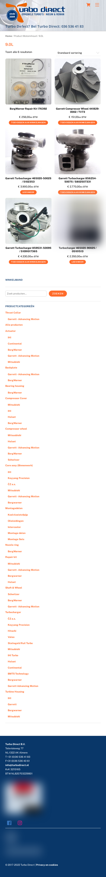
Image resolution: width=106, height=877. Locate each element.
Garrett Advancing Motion (23, 686)
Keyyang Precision (19, 478)
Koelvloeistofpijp (18, 514)
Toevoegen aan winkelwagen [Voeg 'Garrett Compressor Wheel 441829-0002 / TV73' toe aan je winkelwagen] (77, 122)
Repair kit (11, 557)
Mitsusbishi (14, 435)
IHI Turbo (13, 655)
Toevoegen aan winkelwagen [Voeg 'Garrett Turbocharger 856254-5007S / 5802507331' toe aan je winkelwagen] (77, 192)
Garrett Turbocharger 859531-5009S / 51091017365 (28, 249)
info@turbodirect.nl (17, 765)
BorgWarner (15, 349)
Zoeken (57, 293)
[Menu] (97, 4)
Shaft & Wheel (13, 587)
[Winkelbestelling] (78, 53)
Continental (15, 343)
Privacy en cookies (47, 864)
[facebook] (10, 822)
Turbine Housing (14, 691)
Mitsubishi (14, 362)
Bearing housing (14, 385)
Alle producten (14, 324)
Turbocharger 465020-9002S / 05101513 (77, 249)
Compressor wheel (16, 428)
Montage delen (16, 533)
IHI (9, 337)
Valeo (11, 637)
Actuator (10, 331)
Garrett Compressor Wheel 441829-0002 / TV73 (77, 110)
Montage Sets (16, 539)
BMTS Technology (18, 673)
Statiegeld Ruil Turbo (20, 643)
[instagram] (21, 822)
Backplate (11, 367)
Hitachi (12, 630)
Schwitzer (13, 459)
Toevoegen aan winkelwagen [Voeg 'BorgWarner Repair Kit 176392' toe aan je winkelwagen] (28, 122)
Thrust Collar (13, 312)
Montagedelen (13, 508)
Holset (12, 417)
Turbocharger (13, 612)
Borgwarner (15, 502)
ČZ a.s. (12, 484)
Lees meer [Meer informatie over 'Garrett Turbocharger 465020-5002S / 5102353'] (28, 192)
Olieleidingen (16, 520)
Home (8, 36)
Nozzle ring (12, 544)
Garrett (12, 704)
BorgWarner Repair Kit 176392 (28, 108)
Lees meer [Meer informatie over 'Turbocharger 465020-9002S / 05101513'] (78, 262)
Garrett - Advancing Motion (23, 319)
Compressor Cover (16, 398)
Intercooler (14, 527)
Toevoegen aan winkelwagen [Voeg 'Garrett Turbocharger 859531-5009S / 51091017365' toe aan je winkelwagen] (28, 262)
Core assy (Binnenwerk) (19, 465)
